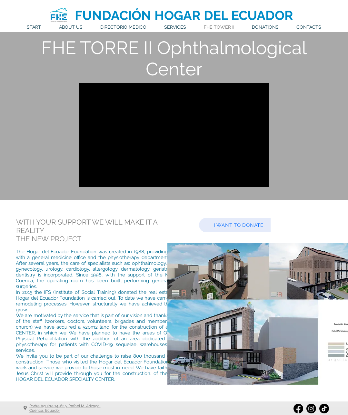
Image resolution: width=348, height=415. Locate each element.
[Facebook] (298, 408)
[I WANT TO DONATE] (238, 225)
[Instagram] (311, 408)
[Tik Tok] (324, 408)
